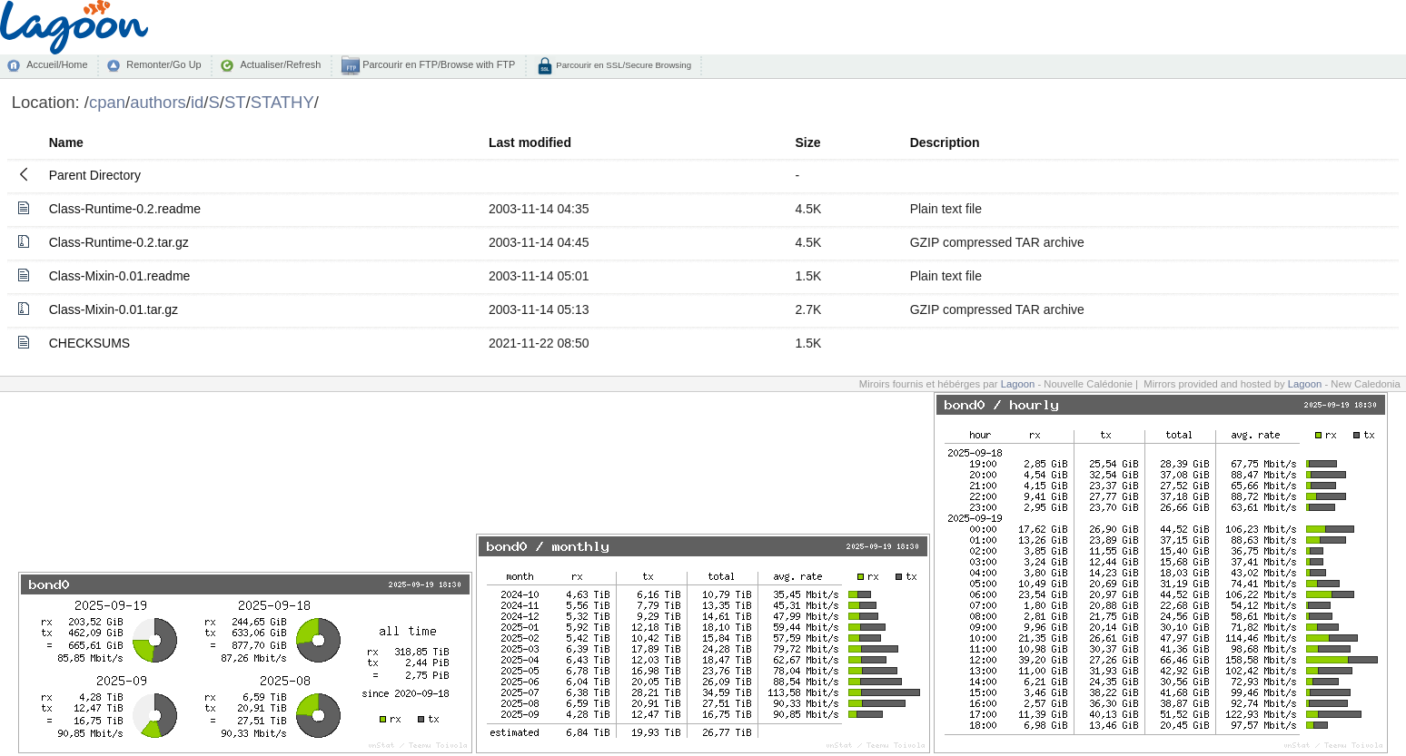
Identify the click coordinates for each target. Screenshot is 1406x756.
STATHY (282, 102)
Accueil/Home (56, 64)
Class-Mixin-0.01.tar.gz (113, 309)
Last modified (530, 142)
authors (158, 102)
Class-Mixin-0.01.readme (120, 276)
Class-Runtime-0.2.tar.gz (119, 242)
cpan (107, 102)
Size (807, 142)
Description (945, 142)
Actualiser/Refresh (280, 64)
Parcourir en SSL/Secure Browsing (622, 65)
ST (235, 102)
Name (66, 142)
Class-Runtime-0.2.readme (125, 208)
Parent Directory (95, 175)
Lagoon (1018, 383)
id (197, 102)
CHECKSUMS (89, 343)
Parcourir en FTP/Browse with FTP (437, 64)
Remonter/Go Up (163, 64)
